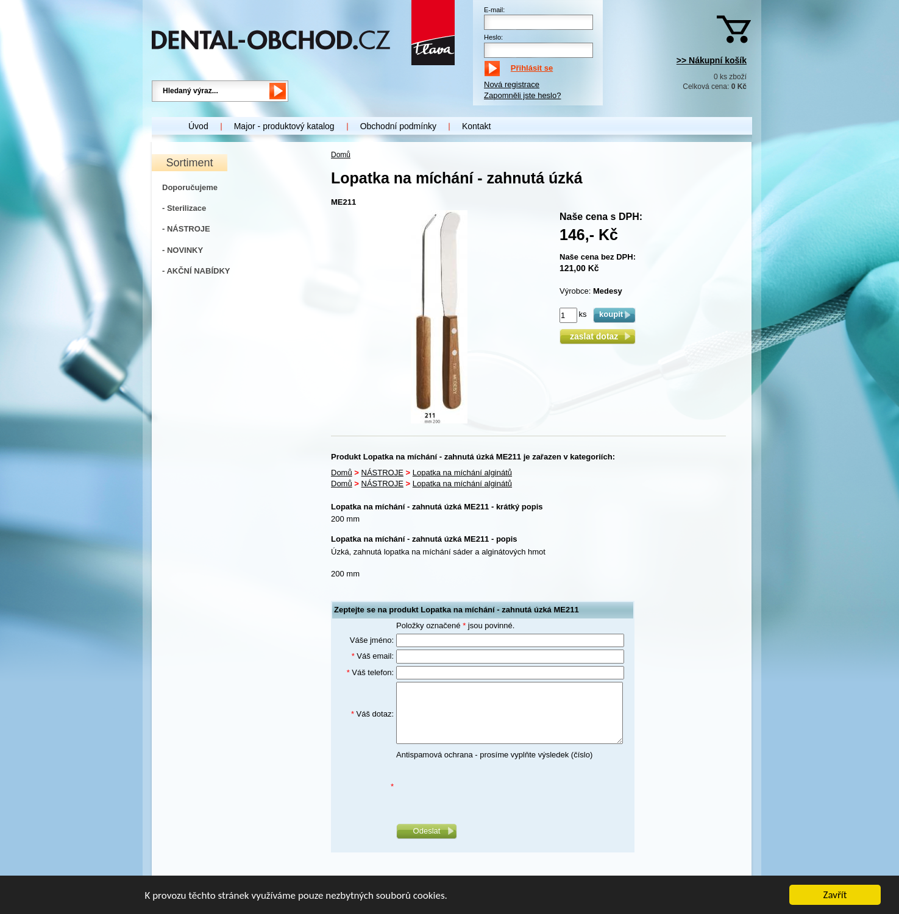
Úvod (198, 126)
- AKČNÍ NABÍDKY (196, 270)
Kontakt (476, 126)
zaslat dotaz (597, 336)
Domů (340, 155)
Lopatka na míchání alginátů (462, 472)
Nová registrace (511, 84)
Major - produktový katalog (284, 126)
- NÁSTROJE (186, 228)
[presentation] (488, 786)
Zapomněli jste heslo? (522, 95)
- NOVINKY (182, 250)
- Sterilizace (184, 208)
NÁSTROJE (382, 472)
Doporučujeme (190, 187)
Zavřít (835, 894)
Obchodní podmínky (398, 126)
